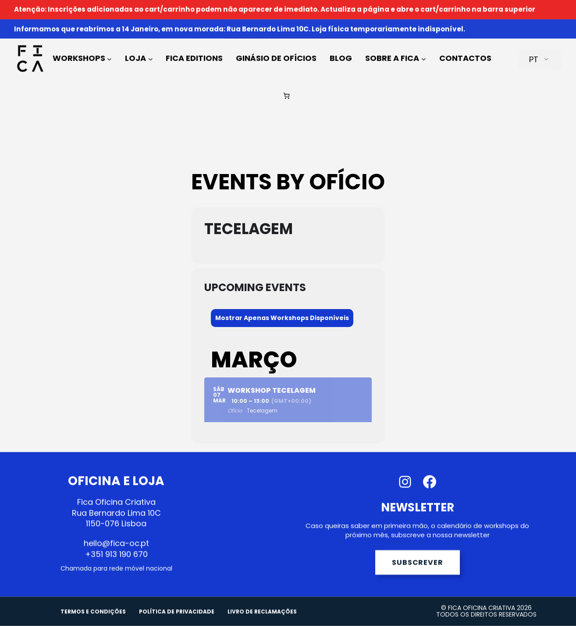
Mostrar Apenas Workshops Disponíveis (282, 317)
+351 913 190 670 (116, 561)
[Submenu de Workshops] (109, 44)
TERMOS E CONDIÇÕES (93, 619)
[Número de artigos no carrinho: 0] (286, 81)
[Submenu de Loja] (150, 44)
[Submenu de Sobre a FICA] (423, 44)
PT (533, 45)
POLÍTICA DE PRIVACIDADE (176, 619)
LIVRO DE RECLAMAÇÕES (262, 619)
